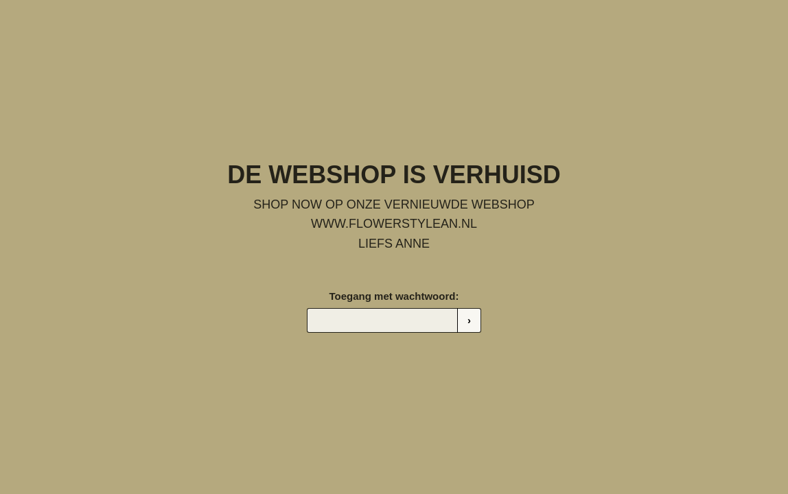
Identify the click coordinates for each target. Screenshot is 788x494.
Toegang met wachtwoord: (394, 296)
